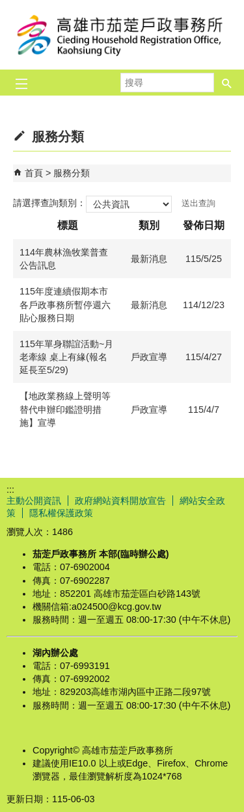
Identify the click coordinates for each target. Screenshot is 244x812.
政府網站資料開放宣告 (120, 500)
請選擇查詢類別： (49, 203)
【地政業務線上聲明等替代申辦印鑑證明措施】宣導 (65, 409)
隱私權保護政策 (61, 513)
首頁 (34, 173)
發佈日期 (203, 225)
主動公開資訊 (34, 500)
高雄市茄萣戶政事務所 (122, 35)
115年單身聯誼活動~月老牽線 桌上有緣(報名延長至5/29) (66, 357)
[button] (227, 82)
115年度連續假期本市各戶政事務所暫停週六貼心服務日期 (65, 304)
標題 (67, 225)
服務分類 (71, 173)
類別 (149, 225)
